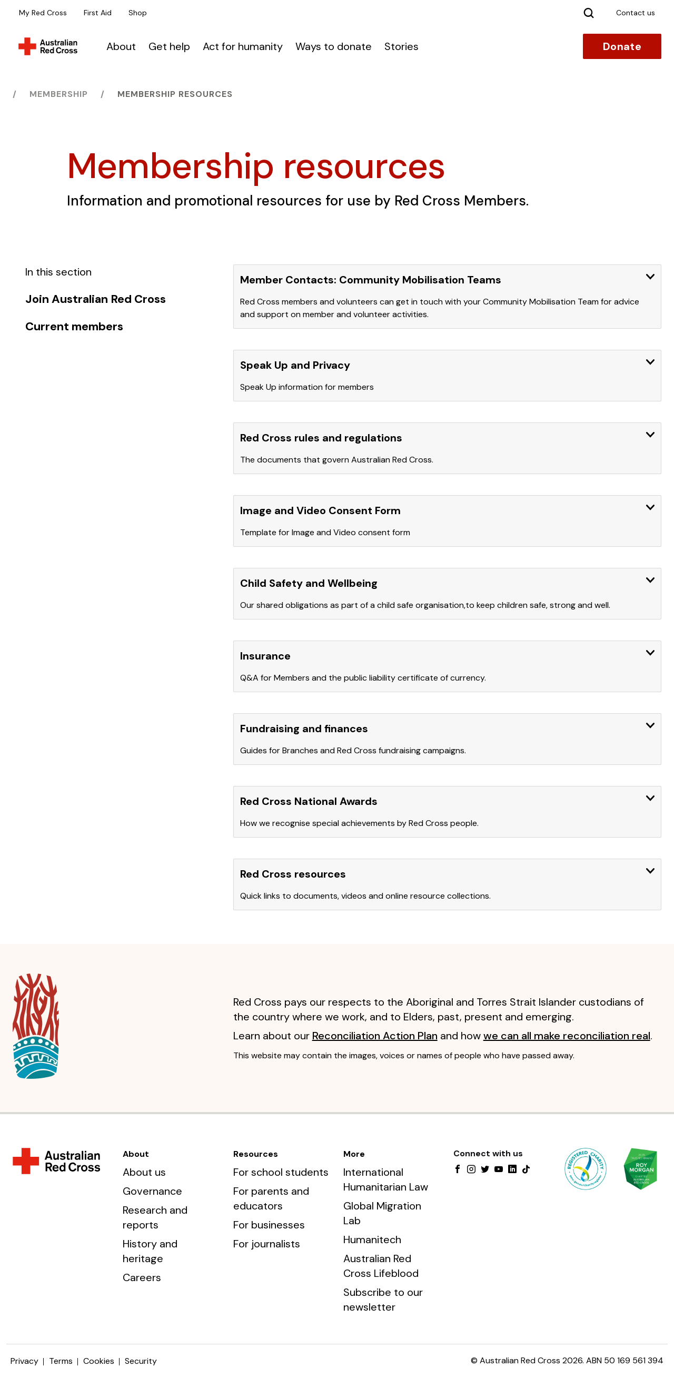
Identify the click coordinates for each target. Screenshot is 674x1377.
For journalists (266, 1244)
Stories (401, 46)
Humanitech (372, 1239)
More (354, 1153)
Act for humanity (243, 46)
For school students (281, 1172)
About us (144, 1172)
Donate (622, 46)
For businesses (269, 1225)
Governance (152, 1191)
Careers (142, 1277)
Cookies (98, 1360)
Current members (74, 326)
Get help (169, 46)
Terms (61, 1360)
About (121, 46)
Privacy (24, 1360)
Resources (255, 1153)
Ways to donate (333, 46)
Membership (58, 94)
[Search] (588, 12)
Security (141, 1360)
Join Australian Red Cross (95, 299)
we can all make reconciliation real (566, 1035)
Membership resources (175, 94)
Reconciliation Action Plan (375, 1035)
